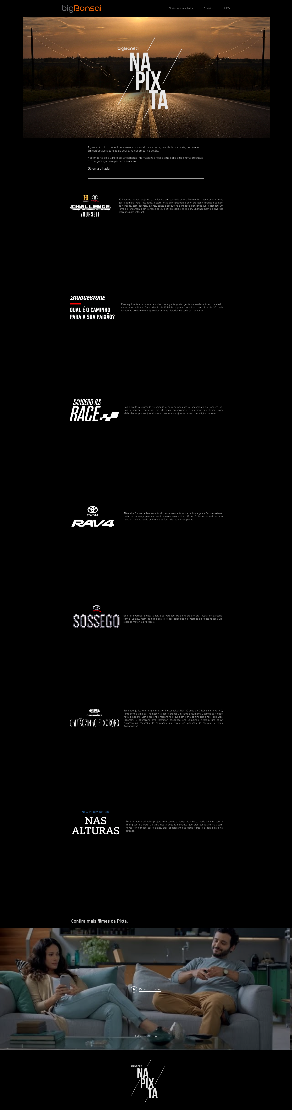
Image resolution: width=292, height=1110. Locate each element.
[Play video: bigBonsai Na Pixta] (146, 989)
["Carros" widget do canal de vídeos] (146, 989)
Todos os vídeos (146, 1036)
